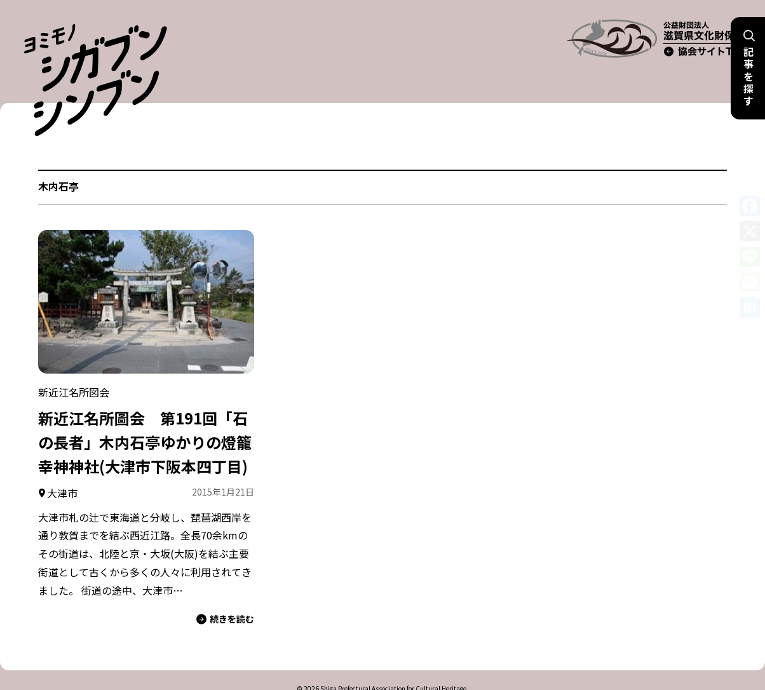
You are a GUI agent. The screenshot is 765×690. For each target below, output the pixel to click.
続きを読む (225, 589)
